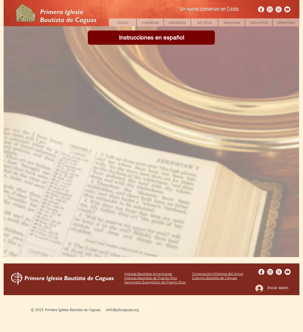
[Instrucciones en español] (151, 38)
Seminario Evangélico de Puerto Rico (155, 282)
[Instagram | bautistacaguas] (270, 9)
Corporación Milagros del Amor (217, 274)
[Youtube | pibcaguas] (287, 9)
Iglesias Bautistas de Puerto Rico (150, 278)
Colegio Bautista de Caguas (214, 278)
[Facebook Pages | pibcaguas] (261, 9)
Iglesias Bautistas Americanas (148, 274)
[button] (231, 22)
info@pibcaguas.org (122, 310)
